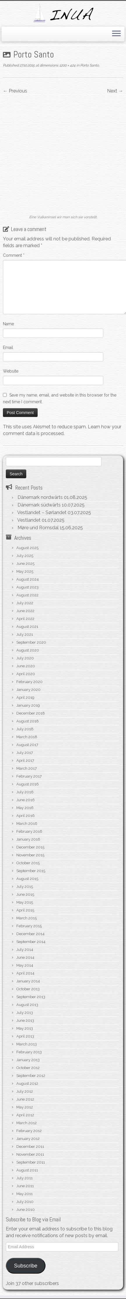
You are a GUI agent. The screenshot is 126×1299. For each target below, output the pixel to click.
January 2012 (28, 1061)
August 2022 (27, 517)
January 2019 (28, 627)
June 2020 (25, 588)
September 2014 (31, 864)
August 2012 (27, 1005)
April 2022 (25, 541)
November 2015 (30, 777)
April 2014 (25, 895)
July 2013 (24, 935)
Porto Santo (89, 65)
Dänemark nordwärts (40, 419)
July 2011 (24, 1100)
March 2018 (26, 659)
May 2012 (24, 1029)
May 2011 (24, 1116)
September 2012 (30, 998)
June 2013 (25, 942)
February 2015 (29, 848)
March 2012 (26, 1045)
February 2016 (29, 753)
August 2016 (27, 706)
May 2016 (25, 730)
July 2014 (24, 872)
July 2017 (24, 675)
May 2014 (24, 887)
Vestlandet (29, 442)
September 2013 (30, 919)
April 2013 (25, 958)
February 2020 (29, 604)
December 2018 (30, 635)
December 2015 (30, 769)
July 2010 (25, 1124)
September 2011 (30, 1084)
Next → (115, 91)
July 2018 (25, 651)
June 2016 (25, 722)
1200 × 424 (67, 65)
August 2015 (27, 801)
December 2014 (30, 856)
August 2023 (27, 509)
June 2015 (25, 816)
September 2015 (30, 793)
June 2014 (25, 879)
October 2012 (28, 990)
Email (8, 269)
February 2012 (29, 1053)
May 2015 (24, 824)
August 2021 (27, 549)
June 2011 (25, 1108)
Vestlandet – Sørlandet (41, 434)
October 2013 (28, 911)
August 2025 (27, 470)
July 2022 (24, 525)
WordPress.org (64, 1264)
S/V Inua (27, 1292)
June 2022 (25, 533)
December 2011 (30, 1068)
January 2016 (28, 761)
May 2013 (24, 950)
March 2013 (26, 966)
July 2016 (25, 714)
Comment (13, 177)
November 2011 (30, 1076)
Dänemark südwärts (39, 427)
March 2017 (26, 690)
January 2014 (28, 903)
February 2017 (29, 698)
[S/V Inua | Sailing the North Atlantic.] (63, 13)
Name (8, 246)
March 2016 (26, 745)
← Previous (15, 91)
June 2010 (25, 1131)
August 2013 (27, 927)
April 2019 (25, 619)
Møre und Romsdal (38, 450)
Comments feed (64, 1258)
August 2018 (27, 643)
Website (10, 293)
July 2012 (24, 1013)
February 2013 (29, 974)
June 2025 (25, 485)
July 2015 (24, 808)
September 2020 (31, 564)
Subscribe (25, 1188)
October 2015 (28, 785)
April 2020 (25, 596)
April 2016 (25, 738)
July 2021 (24, 556)
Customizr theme (104, 1292)
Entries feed (64, 1251)
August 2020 (27, 572)
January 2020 (28, 612)
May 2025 (24, 493)
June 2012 (25, 1021)
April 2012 (25, 1037)
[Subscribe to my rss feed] (9, 1283)
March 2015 (26, 840)
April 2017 (25, 682)
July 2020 (25, 580)
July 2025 (24, 478)
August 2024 (27, 501)
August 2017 (27, 667)
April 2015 (25, 832)
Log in (64, 1244)
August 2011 (27, 1092)
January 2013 (28, 982)
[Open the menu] (116, 34)
